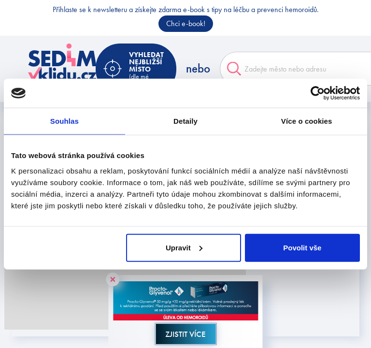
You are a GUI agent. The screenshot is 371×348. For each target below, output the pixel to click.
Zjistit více (185, 334)
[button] (101, 273)
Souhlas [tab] (64, 121)
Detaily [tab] (185, 121)
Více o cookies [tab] (306, 121)
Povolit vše (302, 247)
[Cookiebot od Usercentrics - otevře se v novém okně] (317, 93)
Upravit (184, 247)
